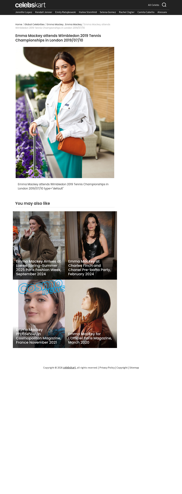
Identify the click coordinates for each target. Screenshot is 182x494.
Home (18, 24)
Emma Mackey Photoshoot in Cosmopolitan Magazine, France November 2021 (38, 336)
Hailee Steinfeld (88, 12)
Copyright (122, 367)
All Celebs (153, 5)
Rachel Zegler (126, 12)
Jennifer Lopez (23, 12)
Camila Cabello (146, 12)
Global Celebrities (34, 24)
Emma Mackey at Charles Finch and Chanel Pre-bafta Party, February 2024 (89, 267)
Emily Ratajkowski (65, 12)
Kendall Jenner (43, 12)
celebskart (69, 367)
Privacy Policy (107, 367)
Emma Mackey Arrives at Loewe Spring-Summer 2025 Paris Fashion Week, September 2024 (38, 267)
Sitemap (134, 367)
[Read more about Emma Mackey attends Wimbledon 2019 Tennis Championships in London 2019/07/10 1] (65, 112)
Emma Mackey (55, 24)
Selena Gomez (108, 12)
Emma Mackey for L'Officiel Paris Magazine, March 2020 (90, 338)
